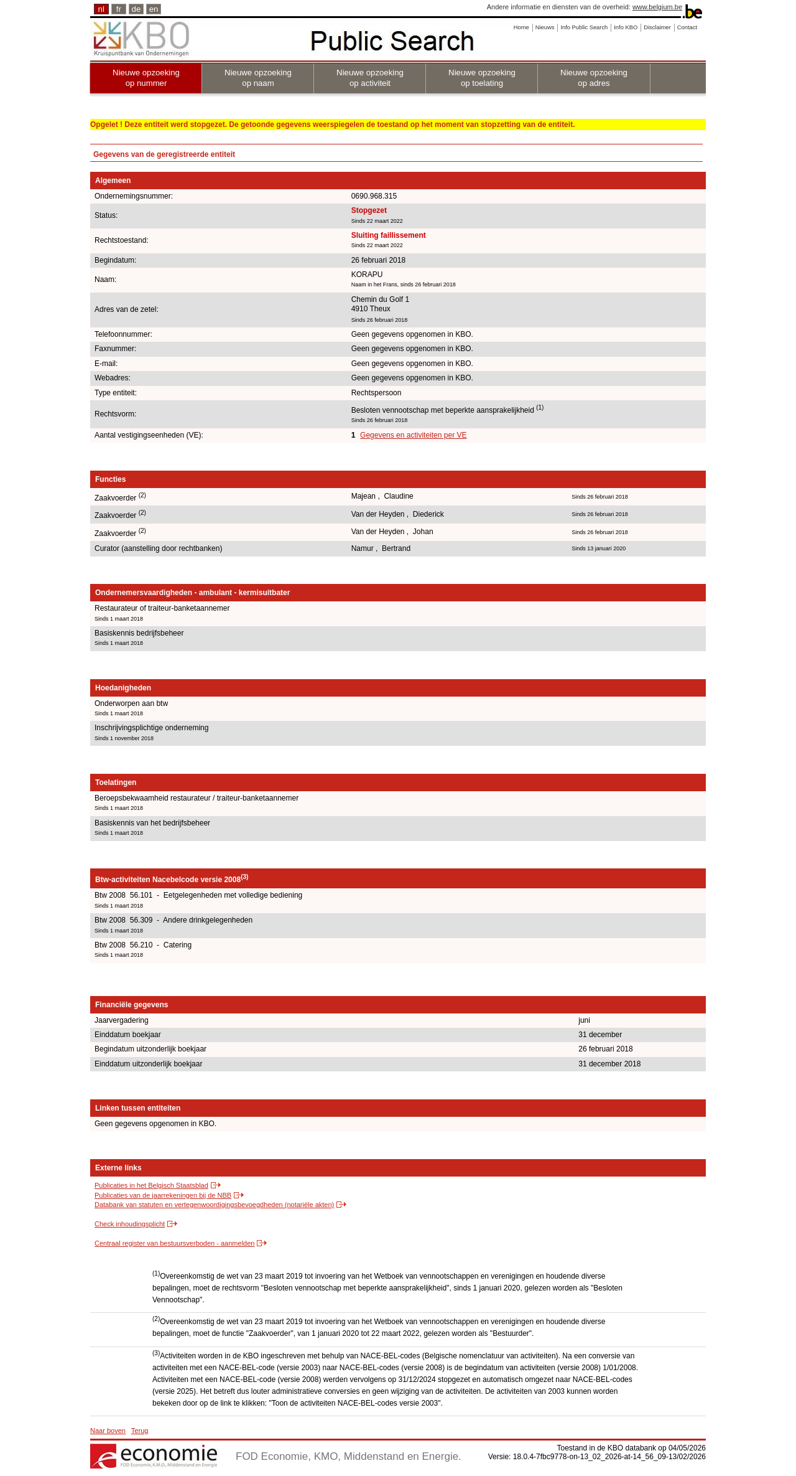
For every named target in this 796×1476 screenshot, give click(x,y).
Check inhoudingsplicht (130, 1224)
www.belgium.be (657, 7)
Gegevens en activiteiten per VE (413, 435)
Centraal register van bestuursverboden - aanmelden (174, 1243)
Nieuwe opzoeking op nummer (146, 78)
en (154, 9)
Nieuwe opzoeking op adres (593, 78)
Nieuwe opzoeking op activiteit (370, 78)
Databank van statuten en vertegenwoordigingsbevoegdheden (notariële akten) (214, 1204)
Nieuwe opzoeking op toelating (482, 78)
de (136, 9)
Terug (140, 1430)
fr (118, 9)
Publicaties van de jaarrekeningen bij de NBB (163, 1195)
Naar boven (108, 1430)
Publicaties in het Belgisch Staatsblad (151, 1185)
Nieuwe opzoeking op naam (258, 78)
